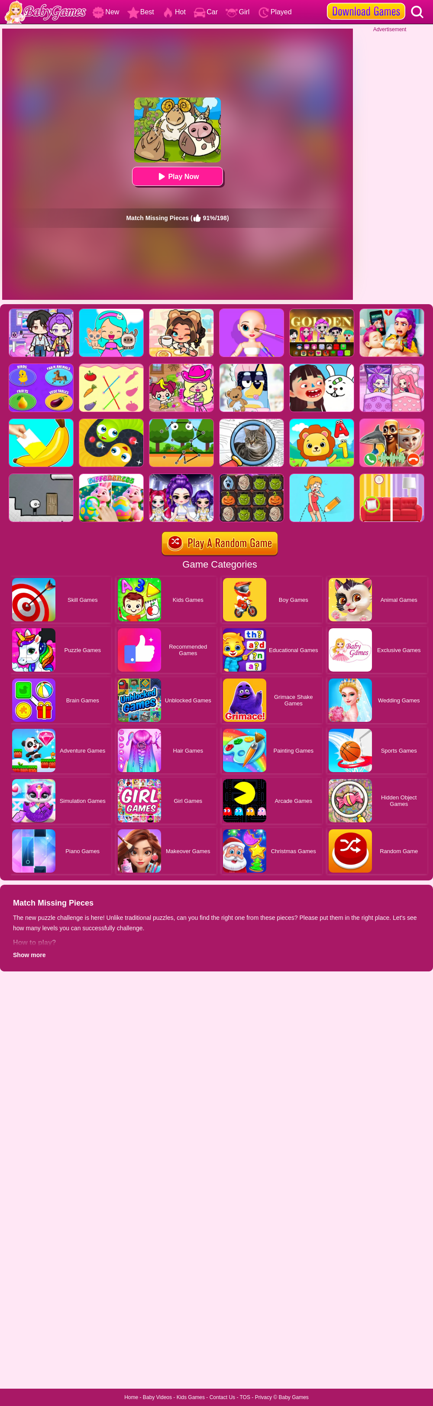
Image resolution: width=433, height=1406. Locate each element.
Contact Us (222, 1397)
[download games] (366, 3)
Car (206, 12)
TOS (245, 1397)
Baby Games (293, 1397)
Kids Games (191, 1397)
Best (140, 12)
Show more (29, 954)
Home (131, 1397)
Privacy (263, 1397)
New (105, 12)
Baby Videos (157, 1397)
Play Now (177, 176)
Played (275, 12)
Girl (237, 12)
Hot (174, 12)
